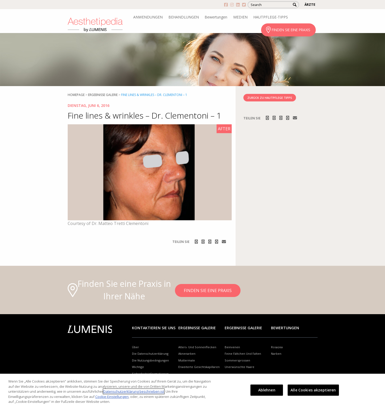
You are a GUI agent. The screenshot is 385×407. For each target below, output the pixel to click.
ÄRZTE (310, 4)
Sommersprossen (237, 360)
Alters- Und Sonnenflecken (197, 347)
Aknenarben (186, 354)
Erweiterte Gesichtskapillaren (199, 367)
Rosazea (277, 347)
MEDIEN (240, 17)
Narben (276, 354)
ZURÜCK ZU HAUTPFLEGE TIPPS (269, 98)
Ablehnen (266, 389)
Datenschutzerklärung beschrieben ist (133, 391)
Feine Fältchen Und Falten (243, 354)
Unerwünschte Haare (239, 367)
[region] (192, 390)
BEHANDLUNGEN (183, 17)
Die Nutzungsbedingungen (150, 360)
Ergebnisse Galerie (103, 95)
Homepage (76, 95)
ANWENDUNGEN (148, 17)
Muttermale (186, 360)
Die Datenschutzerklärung (150, 354)
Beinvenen (232, 347)
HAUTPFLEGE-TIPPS (270, 17)
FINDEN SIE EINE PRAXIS (291, 29)
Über (135, 347)
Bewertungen (216, 17)
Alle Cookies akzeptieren (313, 389)
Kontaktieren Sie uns (153, 327)
